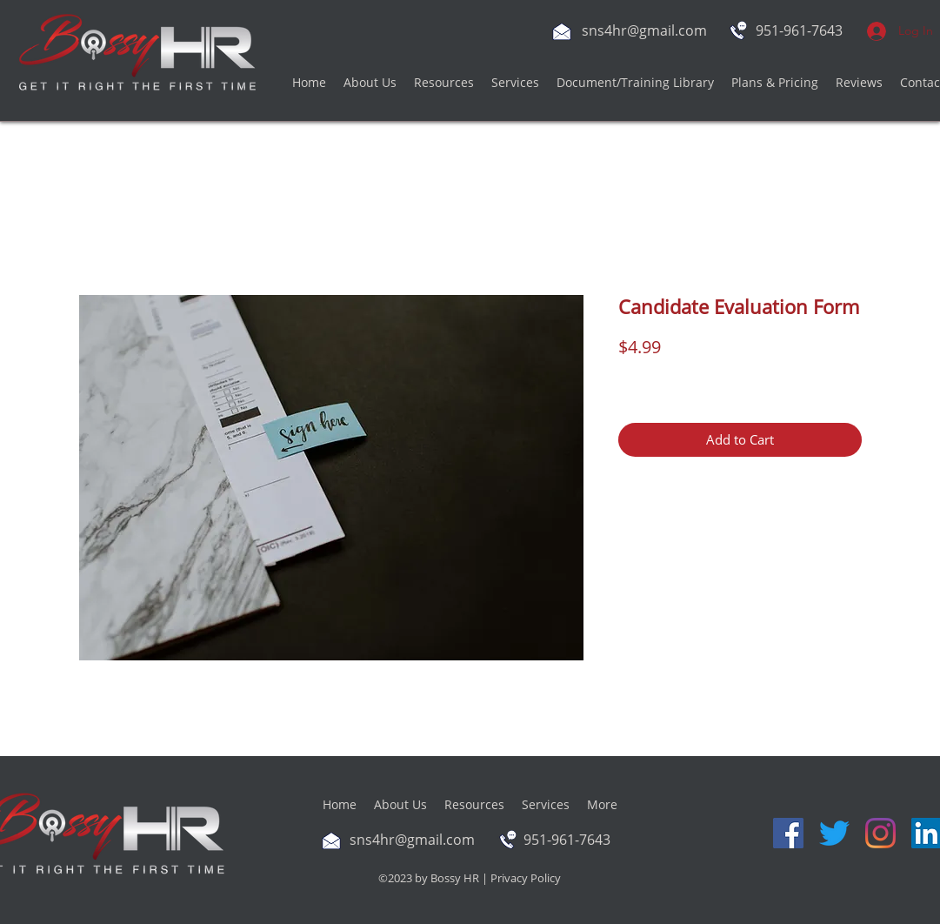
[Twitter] (834, 833)
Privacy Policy (525, 878)
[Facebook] (788, 833)
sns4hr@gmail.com (644, 30)
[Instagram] (880, 833)
